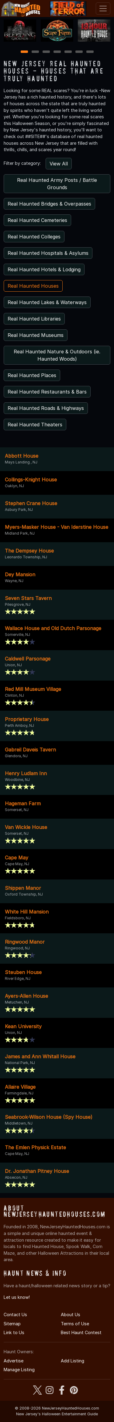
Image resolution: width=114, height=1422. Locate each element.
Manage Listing (19, 1369)
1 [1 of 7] (24, 52)
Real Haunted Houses (33, 286)
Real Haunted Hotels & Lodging (44, 269)
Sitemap (12, 1323)
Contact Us (15, 1314)
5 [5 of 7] (68, 52)
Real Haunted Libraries (34, 319)
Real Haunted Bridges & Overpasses (49, 204)
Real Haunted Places (32, 375)
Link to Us (14, 1332)
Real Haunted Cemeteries (37, 220)
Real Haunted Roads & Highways (46, 408)
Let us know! (17, 1297)
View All (59, 164)
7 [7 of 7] (89, 52)
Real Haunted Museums (36, 335)
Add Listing (72, 1360)
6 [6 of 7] (79, 52)
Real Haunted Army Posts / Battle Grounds (57, 183)
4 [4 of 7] (57, 52)
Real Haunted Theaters (35, 424)
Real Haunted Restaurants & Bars (47, 392)
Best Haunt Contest (81, 1332)
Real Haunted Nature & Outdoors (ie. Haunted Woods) (57, 355)
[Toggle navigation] (103, 8)
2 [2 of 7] (35, 52)
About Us (70, 1314)
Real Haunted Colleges (34, 237)
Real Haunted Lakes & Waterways (47, 302)
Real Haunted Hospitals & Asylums (48, 253)
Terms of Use (75, 1323)
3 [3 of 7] (46, 52)
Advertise (13, 1360)
